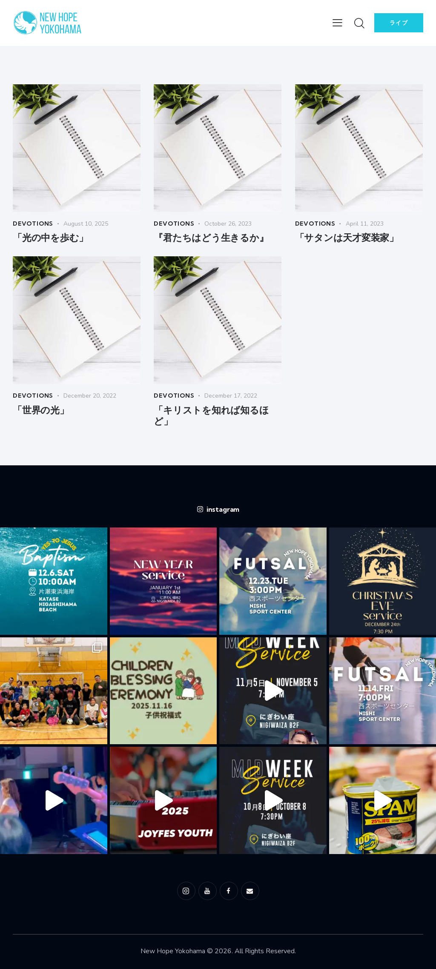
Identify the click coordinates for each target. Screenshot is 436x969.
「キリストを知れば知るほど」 (211, 415)
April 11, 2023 (366, 224)
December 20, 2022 (91, 396)
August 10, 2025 (87, 224)
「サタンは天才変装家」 (347, 238)
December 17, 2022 (232, 396)
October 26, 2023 (229, 224)
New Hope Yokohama (173, 951)
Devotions (33, 223)
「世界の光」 (41, 410)
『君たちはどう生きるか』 (211, 238)
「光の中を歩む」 (50, 238)
